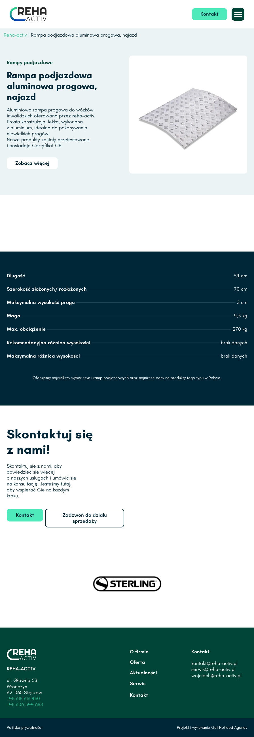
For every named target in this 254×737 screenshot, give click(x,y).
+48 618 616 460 (23, 698)
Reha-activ (15, 35)
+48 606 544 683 (25, 704)
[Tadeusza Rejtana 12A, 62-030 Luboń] (188, 470)
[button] (238, 14)
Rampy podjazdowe (30, 62)
